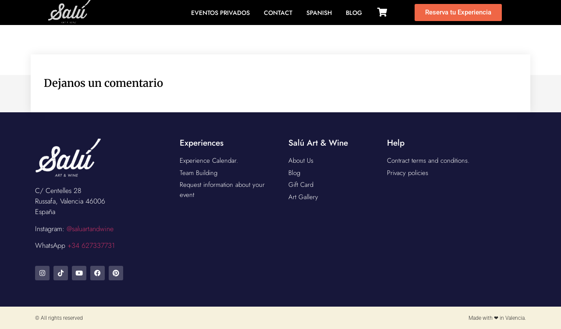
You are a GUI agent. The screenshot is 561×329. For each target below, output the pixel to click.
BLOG (354, 12)
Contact (278, 12)
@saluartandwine (90, 229)
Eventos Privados (220, 12)
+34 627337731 (91, 245)
